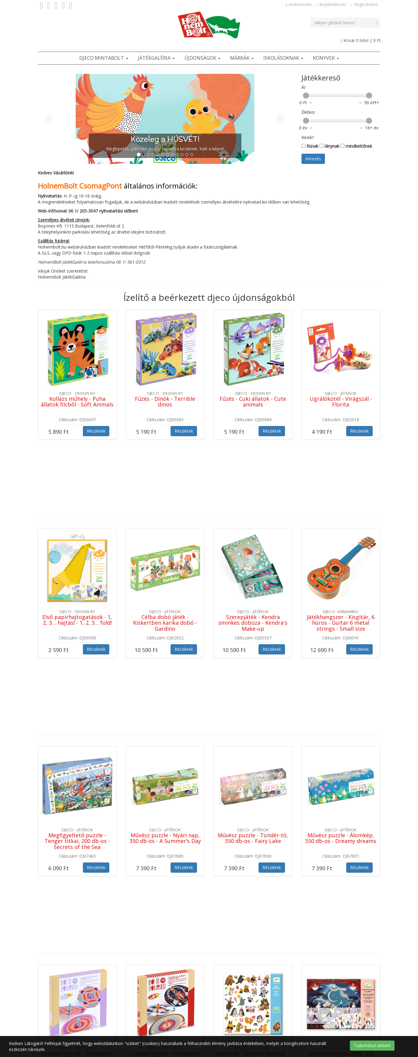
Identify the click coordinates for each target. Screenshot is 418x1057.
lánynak (329, 146)
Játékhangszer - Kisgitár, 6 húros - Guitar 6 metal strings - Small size (340, 551)
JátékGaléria (156, 58)
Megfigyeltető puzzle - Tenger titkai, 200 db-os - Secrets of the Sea (77, 698)
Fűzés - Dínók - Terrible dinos (165, 401)
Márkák (242, 58)
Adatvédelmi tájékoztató (154, 1019)
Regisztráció (364, 4)
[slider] (306, 95)
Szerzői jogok (200, 1019)
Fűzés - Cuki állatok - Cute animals (253, 401)
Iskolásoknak (283, 58)
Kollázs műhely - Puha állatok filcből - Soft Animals (77, 401)
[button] (57, 119)
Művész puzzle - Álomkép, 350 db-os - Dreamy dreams (340, 695)
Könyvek (326, 58)
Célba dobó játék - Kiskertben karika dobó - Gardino (165, 551)
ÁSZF (189, 1004)
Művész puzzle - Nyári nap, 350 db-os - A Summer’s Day (165, 695)
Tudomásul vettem (372, 1045)
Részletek (96, 431)
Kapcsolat (212, 1004)
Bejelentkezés (332, 4)
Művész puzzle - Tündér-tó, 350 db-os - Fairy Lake (253, 695)
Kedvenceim (299, 4)
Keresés (313, 159)
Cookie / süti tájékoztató (246, 1019)
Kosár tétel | (361, 40)
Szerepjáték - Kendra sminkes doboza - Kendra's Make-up (252, 551)
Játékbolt (138, 1004)
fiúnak (309, 146)
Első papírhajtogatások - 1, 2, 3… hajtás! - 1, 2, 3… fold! (77, 548)
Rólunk (237, 1004)
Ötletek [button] (165, 1004)
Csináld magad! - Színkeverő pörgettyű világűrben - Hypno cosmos (165, 845)
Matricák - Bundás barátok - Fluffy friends (253, 842)
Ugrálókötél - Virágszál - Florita (341, 401)
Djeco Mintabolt (103, 58)
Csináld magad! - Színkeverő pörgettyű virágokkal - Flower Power (77, 845)
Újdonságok (202, 58)
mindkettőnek (356, 146)
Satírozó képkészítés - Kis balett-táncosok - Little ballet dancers (341, 845)
